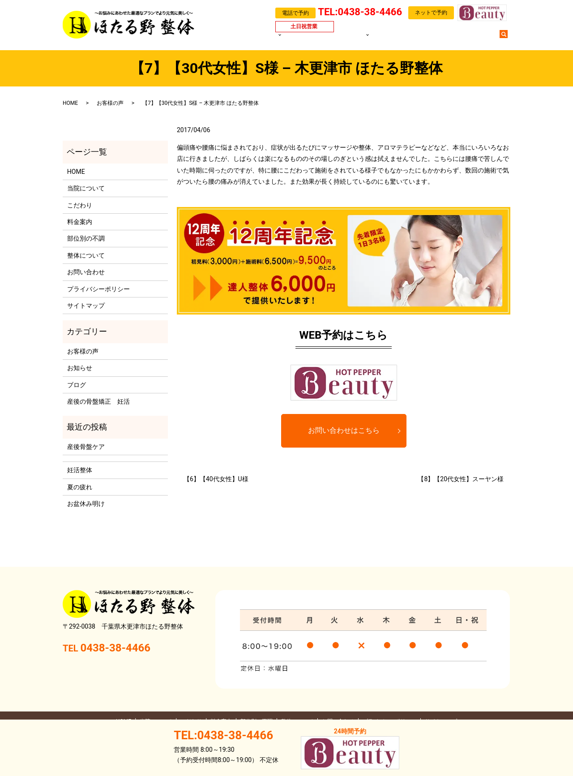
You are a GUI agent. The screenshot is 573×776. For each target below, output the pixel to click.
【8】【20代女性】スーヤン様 (461, 479)
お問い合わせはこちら (344, 430)
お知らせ (79, 367)
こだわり (79, 205)
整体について (86, 255)
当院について (297, 38)
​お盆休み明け (86, 503)
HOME (264, 38)
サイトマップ (86, 305)
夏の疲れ (79, 487)
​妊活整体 (79, 470)
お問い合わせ (476, 38)
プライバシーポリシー (98, 289)
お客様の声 (413, 38)
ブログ (444, 38)
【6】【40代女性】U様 (216, 479)
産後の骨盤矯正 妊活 (98, 401)
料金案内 (336, 38)
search (508, 38)
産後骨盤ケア (86, 446)
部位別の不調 (371, 38)
